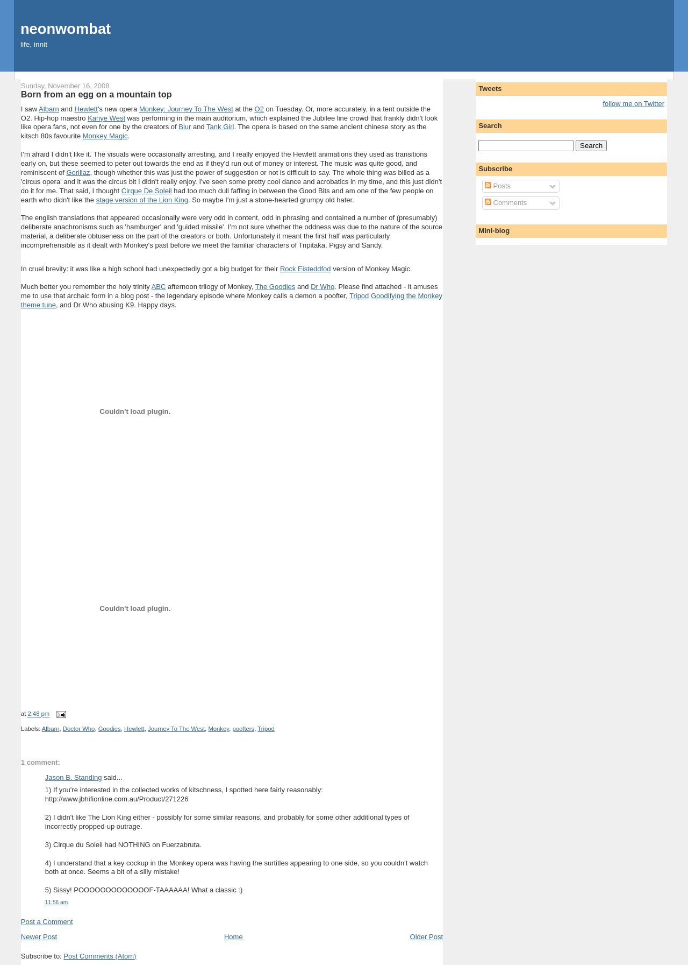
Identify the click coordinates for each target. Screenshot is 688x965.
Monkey (218, 728)
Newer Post (39, 937)
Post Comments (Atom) (99, 956)
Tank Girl (220, 127)
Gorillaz (78, 172)
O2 (259, 109)
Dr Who (322, 287)
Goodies (109, 728)
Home (233, 937)
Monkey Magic (105, 136)
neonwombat (65, 28)
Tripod (359, 296)
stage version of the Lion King (142, 200)
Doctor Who (79, 728)
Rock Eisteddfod (305, 269)
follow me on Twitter (634, 104)
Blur (184, 127)
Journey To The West (176, 728)
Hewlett (86, 109)
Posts (498, 186)
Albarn (49, 109)
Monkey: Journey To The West (186, 109)
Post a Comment (47, 922)
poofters (243, 728)
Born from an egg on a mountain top (96, 94)
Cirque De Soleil (146, 191)
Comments (506, 203)
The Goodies (275, 287)
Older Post (426, 937)
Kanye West (106, 118)
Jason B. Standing (73, 777)
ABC (159, 287)
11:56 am (56, 902)
